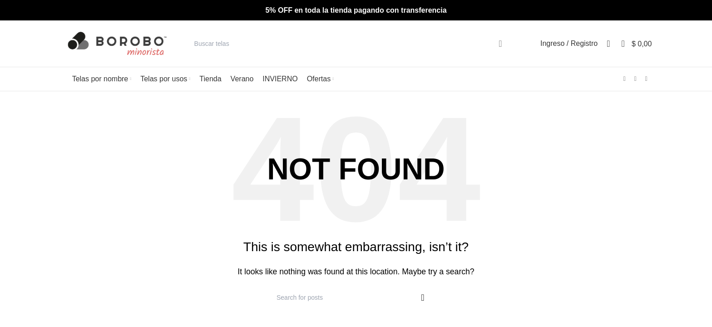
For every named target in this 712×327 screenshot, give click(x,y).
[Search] (354, 43)
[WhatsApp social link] (646, 79)
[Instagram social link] (635, 79)
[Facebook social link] (624, 79)
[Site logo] (117, 43)
